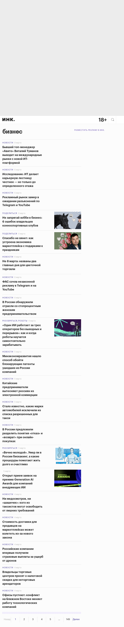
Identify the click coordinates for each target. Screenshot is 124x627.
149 (68, 619)
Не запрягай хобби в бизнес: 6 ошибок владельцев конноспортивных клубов (22, 221)
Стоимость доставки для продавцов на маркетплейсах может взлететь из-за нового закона (19, 529)
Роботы (22, 321)
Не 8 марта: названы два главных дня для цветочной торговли (21, 265)
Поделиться (9, 213)
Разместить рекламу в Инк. (89, 130)
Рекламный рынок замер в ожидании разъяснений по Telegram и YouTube (21, 201)
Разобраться (9, 321)
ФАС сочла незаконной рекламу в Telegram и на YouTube (19, 285)
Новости (7, 143)
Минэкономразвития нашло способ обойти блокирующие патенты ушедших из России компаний (21, 364)
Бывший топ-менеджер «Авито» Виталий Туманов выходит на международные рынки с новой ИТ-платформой (22, 155)
